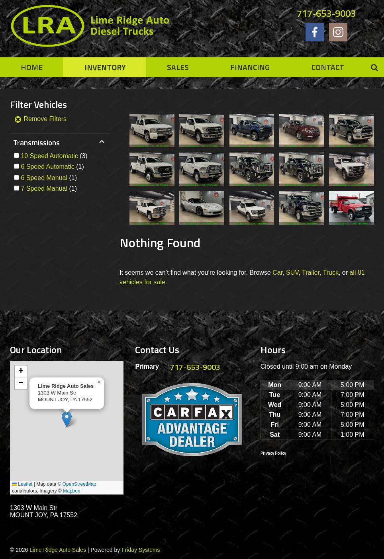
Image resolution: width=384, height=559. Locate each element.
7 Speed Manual (44, 188)
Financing (250, 67)
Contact (328, 67)
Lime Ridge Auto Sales (57, 550)
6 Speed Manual (44, 177)
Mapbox (71, 491)
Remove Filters (40, 118)
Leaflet (22, 484)
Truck (331, 272)
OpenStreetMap (79, 484)
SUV (292, 272)
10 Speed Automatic (49, 155)
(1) (52, 166)
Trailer (310, 272)
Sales (178, 67)
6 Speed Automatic (47, 166)
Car (277, 272)
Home (32, 67)
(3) (54, 155)
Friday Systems (140, 550)
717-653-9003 (326, 13)
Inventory (104, 67)
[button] (67, 419)
